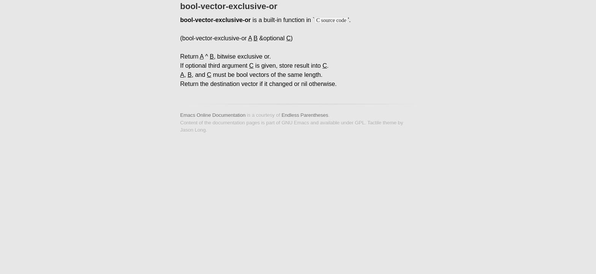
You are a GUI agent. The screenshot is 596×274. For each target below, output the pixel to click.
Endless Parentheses (305, 115)
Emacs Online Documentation (213, 115)
